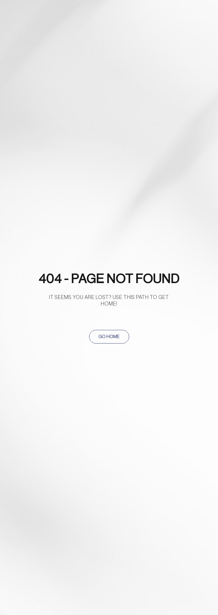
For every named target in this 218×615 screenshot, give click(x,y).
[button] (109, 337)
